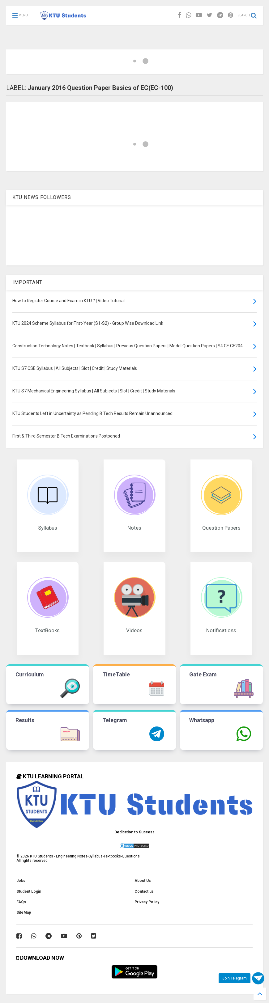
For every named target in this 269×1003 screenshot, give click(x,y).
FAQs (21, 902)
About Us (142, 880)
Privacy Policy (146, 902)
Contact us (144, 891)
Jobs (20, 880)
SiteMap (23, 912)
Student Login (28, 891)
